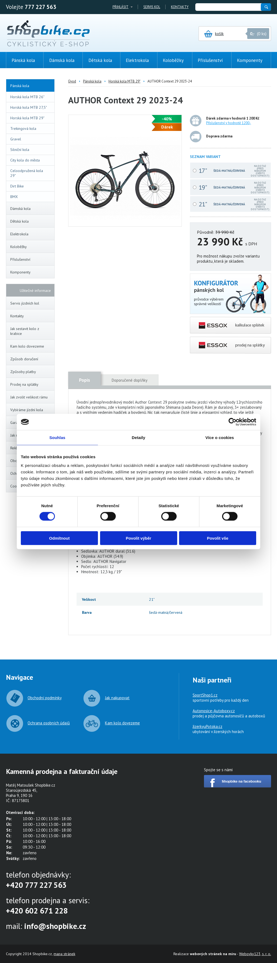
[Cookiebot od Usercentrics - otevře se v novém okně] (232, 422)
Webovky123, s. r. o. (255, 953)
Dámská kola (31, 208)
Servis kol (151, 7)
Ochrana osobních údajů (49, 722)
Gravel (15, 139)
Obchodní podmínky (45, 697)
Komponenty (31, 272)
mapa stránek (64, 953)
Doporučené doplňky (129, 380)
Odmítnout (59, 538)
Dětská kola (31, 221)
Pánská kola (31, 85)
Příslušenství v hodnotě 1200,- (228, 123)
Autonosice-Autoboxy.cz (214, 710)
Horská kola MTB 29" (27, 118)
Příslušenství (31, 259)
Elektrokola (31, 234)
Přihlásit (120, 7)
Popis (84, 380)
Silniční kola (19, 149)
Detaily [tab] (138, 437)
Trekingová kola (23, 128)
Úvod (72, 81)
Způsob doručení (24, 359)
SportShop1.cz (205, 695)
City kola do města (25, 160)
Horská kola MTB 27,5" (28, 107)
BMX (14, 196)
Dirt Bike (17, 186)
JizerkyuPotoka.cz (207, 726)
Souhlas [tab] (57, 437)
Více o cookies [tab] (219, 437)
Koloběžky (31, 246)
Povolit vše (217, 538)
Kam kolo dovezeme (27, 346)
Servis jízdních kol (24, 303)
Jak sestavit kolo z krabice (24, 331)
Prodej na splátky (24, 384)
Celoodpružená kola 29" (26, 173)
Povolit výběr (138, 538)
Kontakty (180, 7)
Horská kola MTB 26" (27, 96)
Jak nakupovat (117, 697)
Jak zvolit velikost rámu (29, 397)
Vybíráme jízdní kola (26, 409)
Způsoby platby (23, 371)
